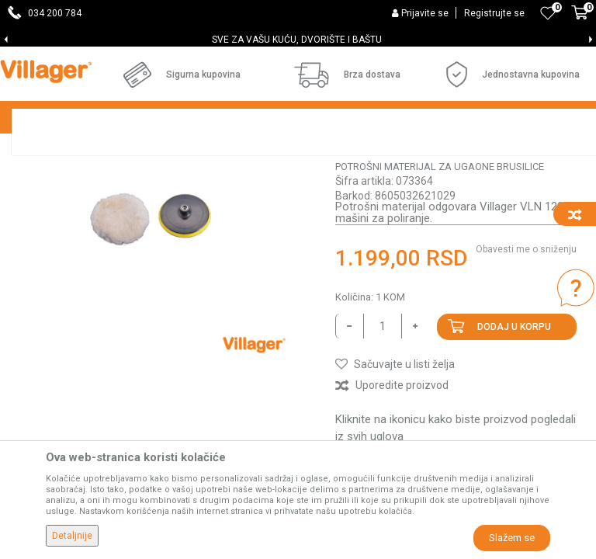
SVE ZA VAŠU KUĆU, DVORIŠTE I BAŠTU (297, 39)
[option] (298, 39)
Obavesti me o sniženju (526, 382)
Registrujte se (494, 13)
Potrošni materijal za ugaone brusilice (439, 300)
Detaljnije (72, 535)
